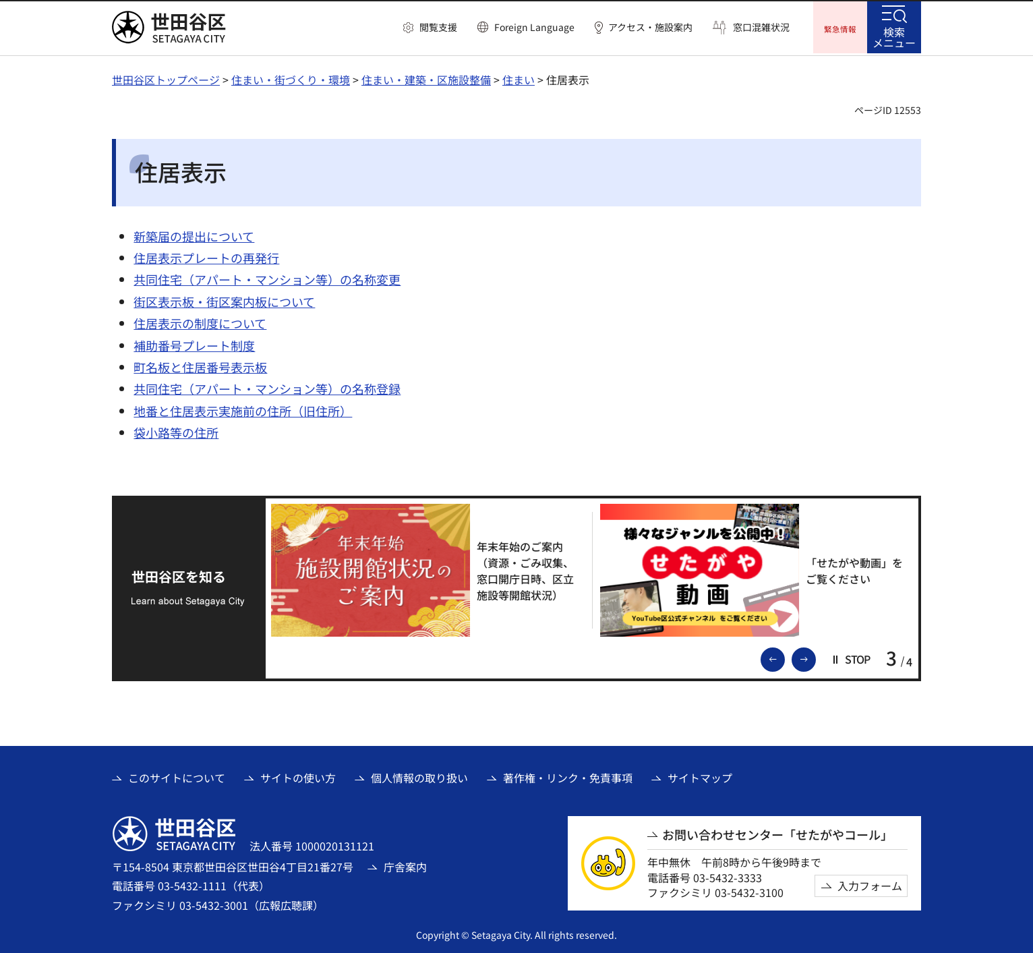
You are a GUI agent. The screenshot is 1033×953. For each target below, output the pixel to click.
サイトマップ (700, 775)
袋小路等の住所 (176, 431)
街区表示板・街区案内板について (224, 299)
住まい (518, 77)
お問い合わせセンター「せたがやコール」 (777, 832)
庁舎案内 (405, 864)
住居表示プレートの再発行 (206, 255)
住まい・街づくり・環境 (290, 77)
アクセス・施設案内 (650, 27)
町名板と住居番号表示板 (200, 365)
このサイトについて (176, 775)
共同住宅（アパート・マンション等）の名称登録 (267, 387)
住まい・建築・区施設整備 (426, 77)
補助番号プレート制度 (194, 343)
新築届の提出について (194, 234)
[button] (430, 27)
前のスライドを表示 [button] (784, 656)
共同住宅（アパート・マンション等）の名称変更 (267, 278)
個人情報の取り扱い (419, 775)
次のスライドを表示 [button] (815, 656)
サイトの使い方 (298, 775)
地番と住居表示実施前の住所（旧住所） (243, 408)
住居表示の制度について (200, 321)
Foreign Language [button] (534, 27)
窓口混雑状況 (761, 27)
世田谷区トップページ (166, 77)
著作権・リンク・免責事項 (567, 775)
